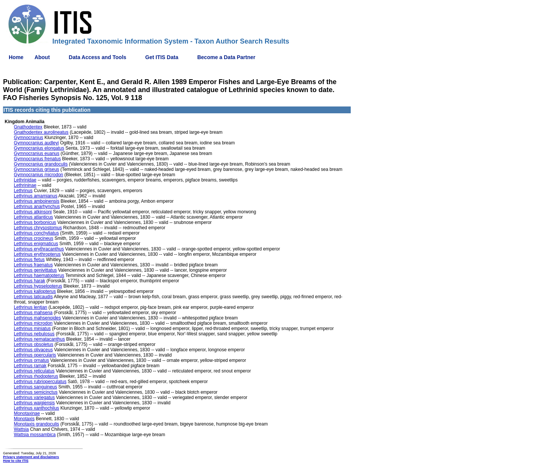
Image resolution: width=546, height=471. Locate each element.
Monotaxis (24, 418)
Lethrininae (25, 185)
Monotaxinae (27, 413)
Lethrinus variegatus (34, 397)
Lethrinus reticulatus (34, 371)
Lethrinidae (25, 180)
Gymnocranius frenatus (37, 158)
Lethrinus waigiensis (34, 402)
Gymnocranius (28, 137)
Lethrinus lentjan (30, 307)
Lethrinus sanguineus (35, 387)
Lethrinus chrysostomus (38, 227)
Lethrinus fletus (29, 259)
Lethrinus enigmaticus (36, 243)
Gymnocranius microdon (38, 174)
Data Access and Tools (97, 57)
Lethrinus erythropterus (37, 254)
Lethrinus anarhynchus (37, 206)
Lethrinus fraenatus (33, 265)
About (42, 57)
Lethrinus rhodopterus (36, 376)
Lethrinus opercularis (35, 355)
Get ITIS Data (161, 57)
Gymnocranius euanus (36, 153)
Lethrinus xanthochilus (36, 408)
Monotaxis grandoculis (36, 424)
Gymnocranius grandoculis (40, 164)
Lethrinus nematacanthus (39, 339)
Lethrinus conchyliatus (36, 233)
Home (16, 57)
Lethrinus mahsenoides (37, 318)
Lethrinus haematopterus (39, 275)
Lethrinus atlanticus (33, 217)
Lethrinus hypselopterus (38, 286)
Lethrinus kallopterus (35, 291)
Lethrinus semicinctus (35, 392)
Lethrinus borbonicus (35, 222)
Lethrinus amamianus (35, 196)
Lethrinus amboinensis (36, 201)
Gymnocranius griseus (36, 169)
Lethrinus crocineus (33, 238)
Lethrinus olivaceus (33, 349)
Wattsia (21, 429)
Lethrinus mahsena (33, 312)
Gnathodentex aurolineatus (41, 132)
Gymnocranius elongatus (39, 148)
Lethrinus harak (29, 280)
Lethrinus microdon (33, 323)
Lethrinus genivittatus (35, 270)
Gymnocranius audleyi (36, 143)
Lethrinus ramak (30, 365)
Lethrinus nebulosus (34, 333)
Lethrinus (23, 190)
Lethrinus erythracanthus (39, 249)
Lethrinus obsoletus (33, 344)
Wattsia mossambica (34, 434)
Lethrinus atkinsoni (33, 211)
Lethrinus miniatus (32, 328)
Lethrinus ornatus (31, 360)
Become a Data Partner (226, 57)
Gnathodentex (28, 127)
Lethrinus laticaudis (33, 296)
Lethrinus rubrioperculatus (40, 381)
